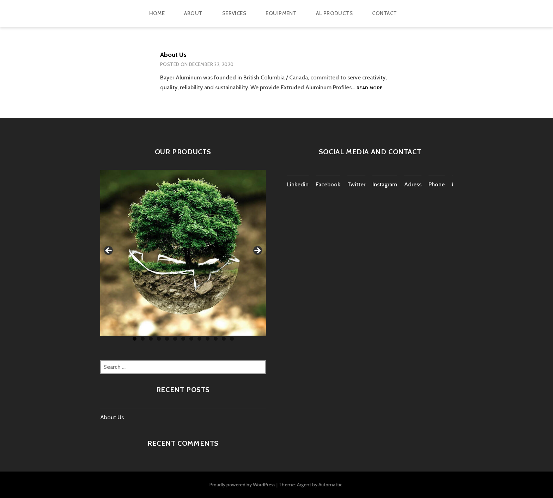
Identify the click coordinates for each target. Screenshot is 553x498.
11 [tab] (216, 339)
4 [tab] (159, 339)
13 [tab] (232, 339)
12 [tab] (224, 339)
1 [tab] (134, 339)
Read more (369, 88)
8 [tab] (191, 339)
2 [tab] (143, 339)
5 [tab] (167, 339)
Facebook (328, 184)
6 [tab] (175, 339)
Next (257, 251)
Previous (109, 251)
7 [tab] (183, 339)
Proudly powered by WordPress (242, 484)
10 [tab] (207, 339)
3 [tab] (151, 339)
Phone (437, 184)
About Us (173, 55)
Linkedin (298, 184)
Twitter (356, 184)
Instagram (384, 184)
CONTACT (384, 13)
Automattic (330, 484)
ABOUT (193, 13)
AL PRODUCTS (334, 13)
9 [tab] (199, 339)
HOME (157, 13)
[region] (183, 253)
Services (234, 13)
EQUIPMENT (281, 13)
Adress (412, 184)
